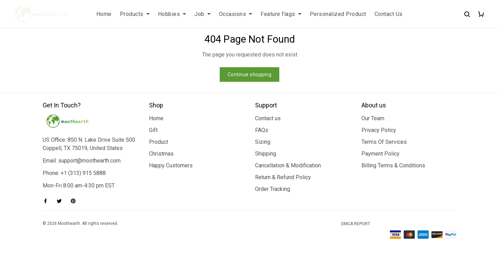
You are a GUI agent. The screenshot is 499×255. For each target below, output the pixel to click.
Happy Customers (171, 165)
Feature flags (281, 14)
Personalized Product (338, 14)
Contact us (268, 118)
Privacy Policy (378, 130)
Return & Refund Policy (283, 177)
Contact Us (389, 14)
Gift (153, 130)
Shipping (265, 153)
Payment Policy (380, 153)
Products (135, 14)
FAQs (261, 130)
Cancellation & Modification (288, 165)
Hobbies (172, 14)
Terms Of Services (384, 142)
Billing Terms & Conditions (393, 165)
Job (202, 14)
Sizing (262, 142)
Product (158, 142)
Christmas (161, 153)
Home (104, 14)
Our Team (372, 118)
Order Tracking (272, 189)
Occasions (236, 14)
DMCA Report (355, 223)
